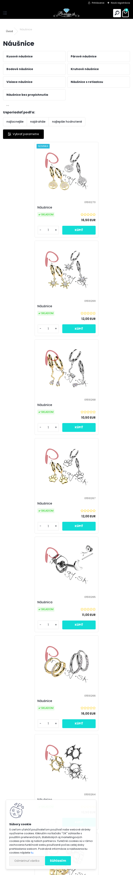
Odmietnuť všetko (26, 861)
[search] (117, 13)
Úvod (9, 31)
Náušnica (15, 405)
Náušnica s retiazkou (87, 701)
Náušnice (14, 207)
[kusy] (17, 230)
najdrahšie (37, 122)
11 (92, 743)
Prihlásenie (98, 2)
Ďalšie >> (110, 743)
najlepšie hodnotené (67, 122)
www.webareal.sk (82, 871)
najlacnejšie (15, 122)
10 (85, 743)
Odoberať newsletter (29, 793)
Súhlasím (58, 860)
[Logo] (66, 13)
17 (99, 743)
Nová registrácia (120, 2)
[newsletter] (115, 805)
